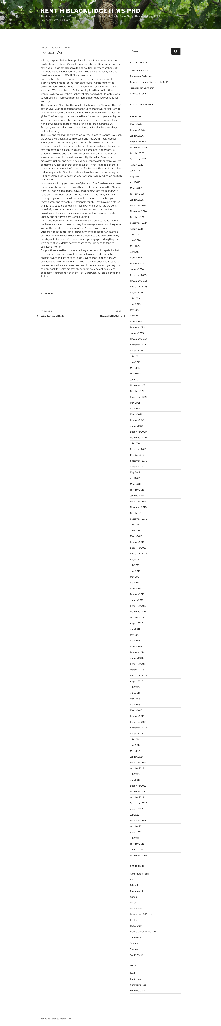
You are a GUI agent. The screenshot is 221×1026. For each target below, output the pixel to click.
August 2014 (136, 733)
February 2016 (137, 652)
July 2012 (134, 814)
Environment (136, 891)
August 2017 (136, 559)
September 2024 (138, 222)
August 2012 (136, 809)
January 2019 (137, 495)
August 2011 (136, 832)
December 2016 (138, 605)
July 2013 (135, 774)
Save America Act (139, 70)
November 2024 (138, 211)
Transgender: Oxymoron (142, 87)
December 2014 (138, 722)
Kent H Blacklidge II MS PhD (91, 10)
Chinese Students (139, 93)
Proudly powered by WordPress (55, 1018)
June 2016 (135, 629)
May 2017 (135, 576)
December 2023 (138, 275)
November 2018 (138, 507)
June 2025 (135, 170)
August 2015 (136, 681)
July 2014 (135, 739)
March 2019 (136, 484)
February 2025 (137, 193)
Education (135, 885)
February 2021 (137, 420)
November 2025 (138, 147)
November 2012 (138, 791)
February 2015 (137, 716)
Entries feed (136, 979)
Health (133, 920)
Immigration (136, 926)
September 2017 (138, 553)
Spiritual (134, 949)
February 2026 (137, 130)
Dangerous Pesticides (141, 76)
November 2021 (138, 385)
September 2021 (138, 397)
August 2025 (136, 164)
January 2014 (137, 756)
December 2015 (138, 664)
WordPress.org (137, 990)
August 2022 (136, 350)
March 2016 (136, 646)
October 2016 (137, 617)
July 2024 (135, 234)
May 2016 (135, 635)
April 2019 (135, 478)
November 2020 (138, 437)
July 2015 (135, 687)
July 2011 (134, 838)
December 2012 (138, 785)
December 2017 (138, 547)
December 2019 (138, 449)
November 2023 (138, 281)
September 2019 (138, 460)
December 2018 (138, 501)
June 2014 (135, 745)
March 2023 (136, 321)
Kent (68, 48)
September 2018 (138, 518)
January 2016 (137, 658)
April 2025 (135, 182)
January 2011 (136, 849)
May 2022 (135, 368)
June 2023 (135, 304)
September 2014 (138, 727)
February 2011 (137, 843)
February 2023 (137, 327)
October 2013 (137, 768)
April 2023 (135, 315)
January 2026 (137, 135)
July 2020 (135, 443)
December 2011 (138, 820)
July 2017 (134, 565)
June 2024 (135, 240)
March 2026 (136, 124)
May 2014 (135, 751)
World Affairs (136, 955)
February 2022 (137, 373)
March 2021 (136, 414)
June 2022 (135, 362)
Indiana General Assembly (143, 931)
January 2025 (137, 199)
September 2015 (138, 675)
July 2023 (135, 298)
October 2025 (137, 153)
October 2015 (137, 669)
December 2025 (138, 141)
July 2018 (135, 524)
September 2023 (138, 286)
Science (134, 943)
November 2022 (138, 339)
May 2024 (135, 246)
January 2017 (136, 600)
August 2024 (136, 228)
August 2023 (136, 292)
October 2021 (137, 391)
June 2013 (135, 780)
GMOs (133, 902)
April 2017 (135, 582)
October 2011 (137, 826)
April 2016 (135, 640)
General (50, 293)
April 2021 (135, 408)
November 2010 (138, 855)
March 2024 (136, 257)
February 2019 (137, 489)
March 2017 (136, 588)
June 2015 (135, 693)
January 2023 (137, 333)
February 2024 (137, 263)
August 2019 (136, 466)
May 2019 (135, 472)
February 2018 (137, 542)
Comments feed (138, 984)
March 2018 (136, 536)
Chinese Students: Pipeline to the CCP (149, 82)
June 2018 (135, 530)
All (131, 879)
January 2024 (137, 269)
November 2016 (138, 611)
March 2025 (136, 188)
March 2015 (136, 710)
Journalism (135, 937)
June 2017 (135, 571)
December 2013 (138, 762)
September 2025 (138, 159)
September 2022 (138, 344)
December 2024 (138, 205)
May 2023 (135, 310)
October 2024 (137, 217)
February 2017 (137, 594)
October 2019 (137, 455)
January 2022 (137, 379)
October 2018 (137, 513)
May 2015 (135, 698)
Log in (133, 973)
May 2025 (135, 176)
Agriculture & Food (139, 873)
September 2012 (138, 803)
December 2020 (138, 431)
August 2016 (136, 623)
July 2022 (135, 356)
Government (136, 908)
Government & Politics (141, 914)
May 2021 (135, 402)
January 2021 (136, 426)
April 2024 (135, 251)
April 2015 (135, 704)
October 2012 (137, 797)
